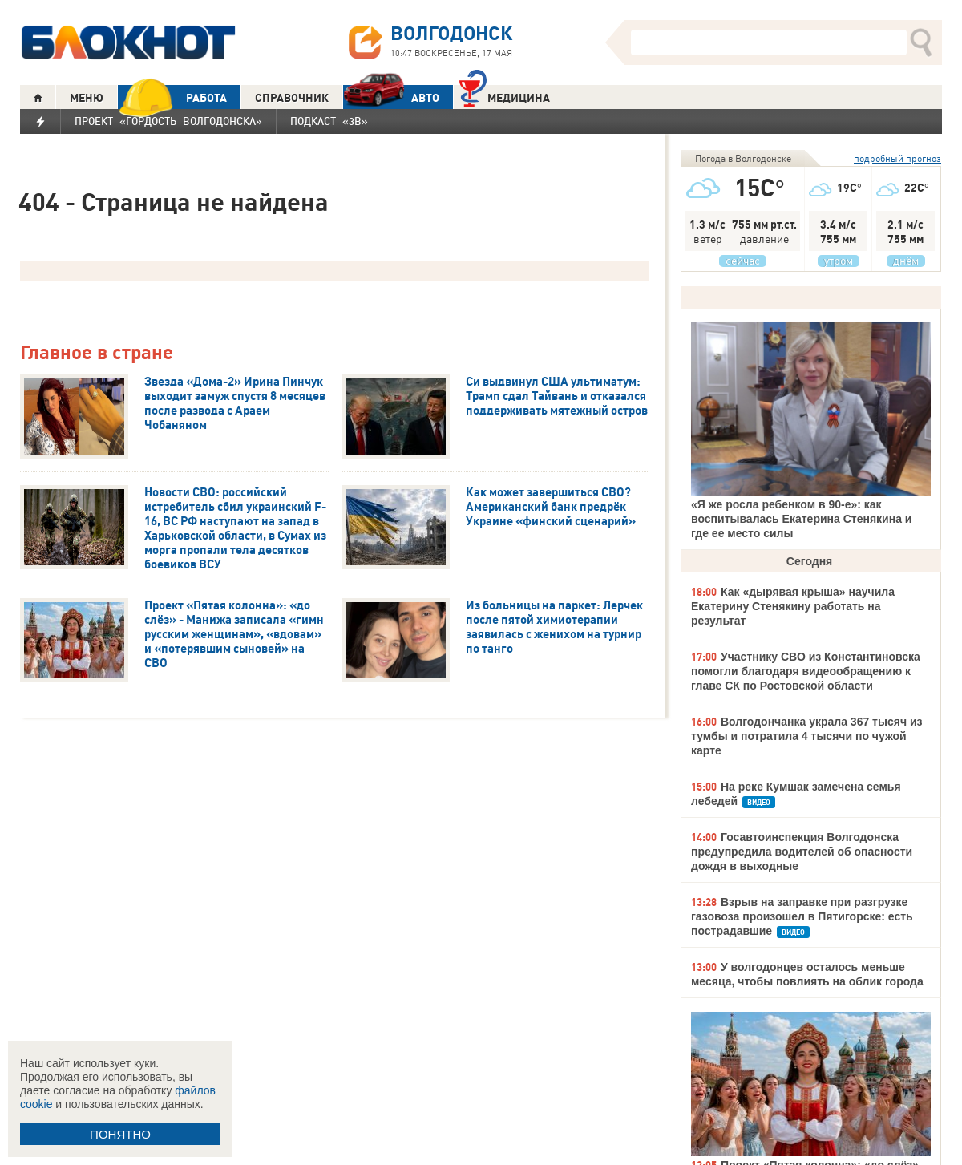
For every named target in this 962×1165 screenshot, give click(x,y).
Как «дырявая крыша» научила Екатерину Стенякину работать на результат (793, 606)
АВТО (391, 97)
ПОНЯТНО (120, 1134)
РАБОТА (172, 97)
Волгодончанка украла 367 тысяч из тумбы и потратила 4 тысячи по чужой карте (806, 736)
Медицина (504, 96)
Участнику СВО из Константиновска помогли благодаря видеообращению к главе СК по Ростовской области (805, 671)
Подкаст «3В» (329, 121)
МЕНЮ (86, 98)
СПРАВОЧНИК (292, 98)
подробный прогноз (897, 158)
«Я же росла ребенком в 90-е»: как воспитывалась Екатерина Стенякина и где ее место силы (801, 519)
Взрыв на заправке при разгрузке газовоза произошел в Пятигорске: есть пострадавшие (802, 916)
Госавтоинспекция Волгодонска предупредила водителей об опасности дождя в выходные (801, 851)
